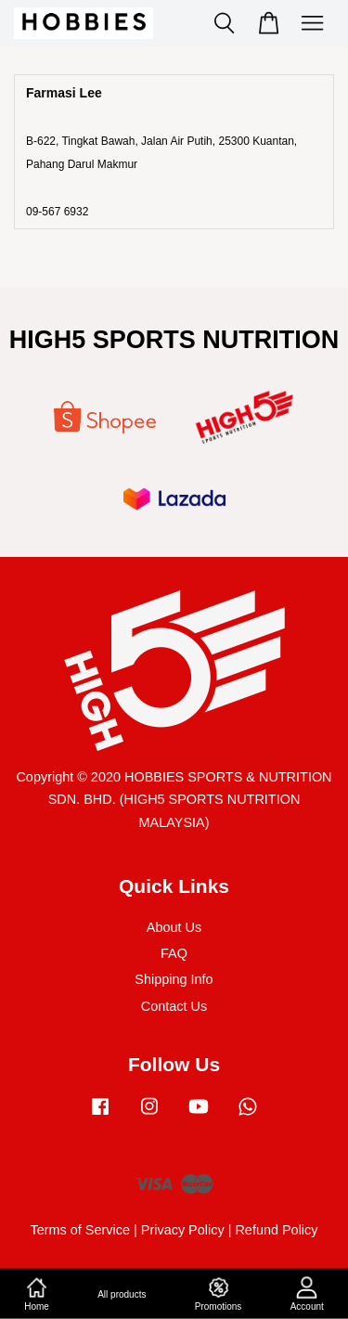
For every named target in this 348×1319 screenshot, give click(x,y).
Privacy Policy (183, 1229)
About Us (174, 927)
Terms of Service (80, 1229)
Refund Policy (276, 1229)
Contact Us (174, 1006)
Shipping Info (174, 979)
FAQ (174, 953)
